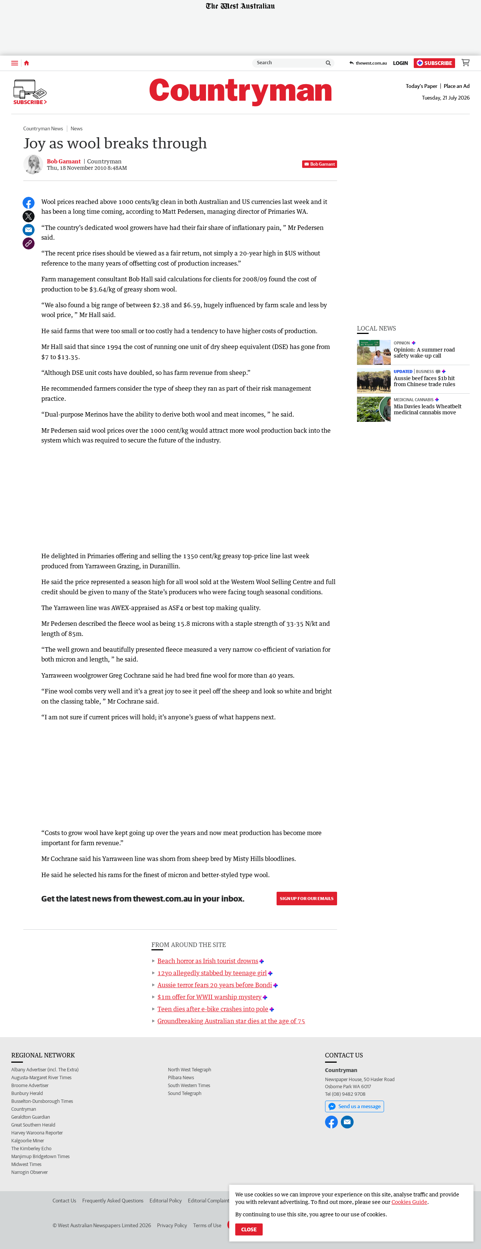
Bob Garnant (319, 164)
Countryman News (43, 128)
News (77, 128)
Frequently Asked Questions (113, 1201)
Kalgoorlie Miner (27, 1140)
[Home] (26, 63)
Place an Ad (457, 86)
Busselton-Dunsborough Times (42, 1101)
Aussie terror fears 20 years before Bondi (214, 985)
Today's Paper (421, 86)
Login (400, 63)
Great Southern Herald (33, 1125)
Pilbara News (181, 1077)
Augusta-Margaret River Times (41, 1077)
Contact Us (64, 1201)
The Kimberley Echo (31, 1148)
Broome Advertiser (29, 1085)
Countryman (23, 1109)
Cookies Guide (409, 1202)
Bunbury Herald (27, 1093)
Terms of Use (207, 1225)
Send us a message (354, 1106)
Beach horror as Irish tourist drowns (207, 961)
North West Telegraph (189, 1069)
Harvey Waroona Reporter (37, 1133)
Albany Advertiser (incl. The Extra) (45, 1069)
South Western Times (189, 1085)
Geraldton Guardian (30, 1117)
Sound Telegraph (184, 1093)
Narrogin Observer (29, 1172)
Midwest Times (26, 1164)
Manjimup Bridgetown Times (40, 1156)
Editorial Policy (166, 1201)
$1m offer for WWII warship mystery (209, 997)
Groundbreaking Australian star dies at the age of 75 (231, 1021)
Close (249, 1229)
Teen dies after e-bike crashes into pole (212, 1009)
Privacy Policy (172, 1225)
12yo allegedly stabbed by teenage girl (212, 973)
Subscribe (434, 63)
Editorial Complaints (210, 1201)
